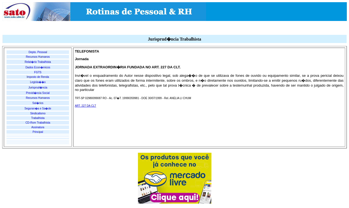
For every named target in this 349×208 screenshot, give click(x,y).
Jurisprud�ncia (37, 87)
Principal (38, 131)
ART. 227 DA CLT (85, 105)
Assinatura (37, 127)
